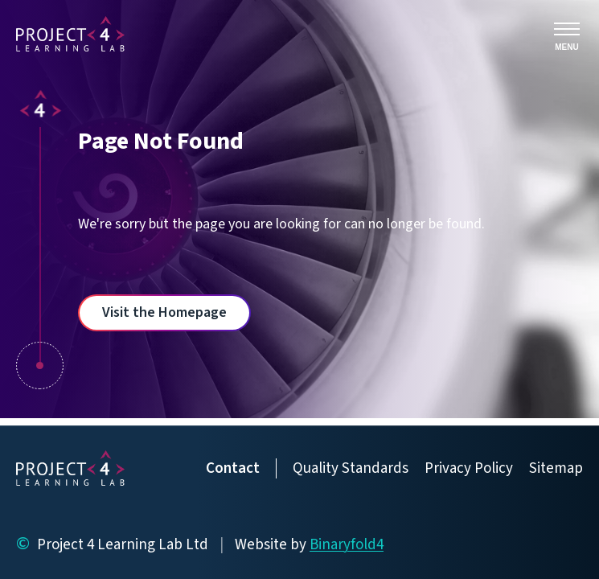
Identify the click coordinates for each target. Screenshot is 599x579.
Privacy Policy (469, 468)
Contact (233, 468)
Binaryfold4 (347, 545)
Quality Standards (350, 468)
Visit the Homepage (164, 312)
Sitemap (556, 468)
